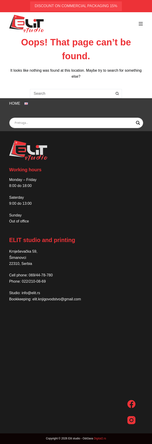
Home (14, 103)
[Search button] (117, 93)
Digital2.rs (100, 438)
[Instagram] (131, 420)
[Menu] (141, 24)
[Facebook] (131, 404)
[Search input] (74, 123)
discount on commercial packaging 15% (76, 6)
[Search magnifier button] (138, 123)
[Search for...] (71, 93)
